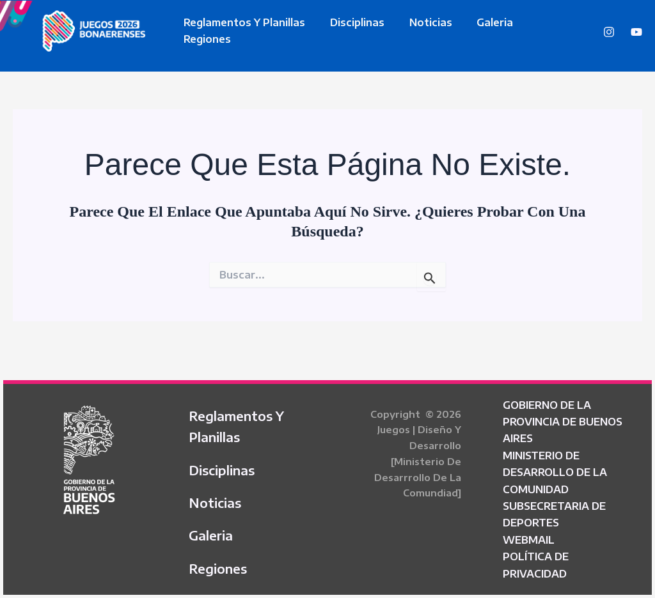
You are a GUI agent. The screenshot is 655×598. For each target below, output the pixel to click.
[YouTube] (636, 32)
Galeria (480, 30)
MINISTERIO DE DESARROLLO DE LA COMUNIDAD (555, 468)
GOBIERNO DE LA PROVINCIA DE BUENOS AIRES (562, 417)
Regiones (542, 30)
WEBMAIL (529, 535)
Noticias (420, 30)
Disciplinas (351, 30)
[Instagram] (609, 32)
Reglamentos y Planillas (242, 30)
